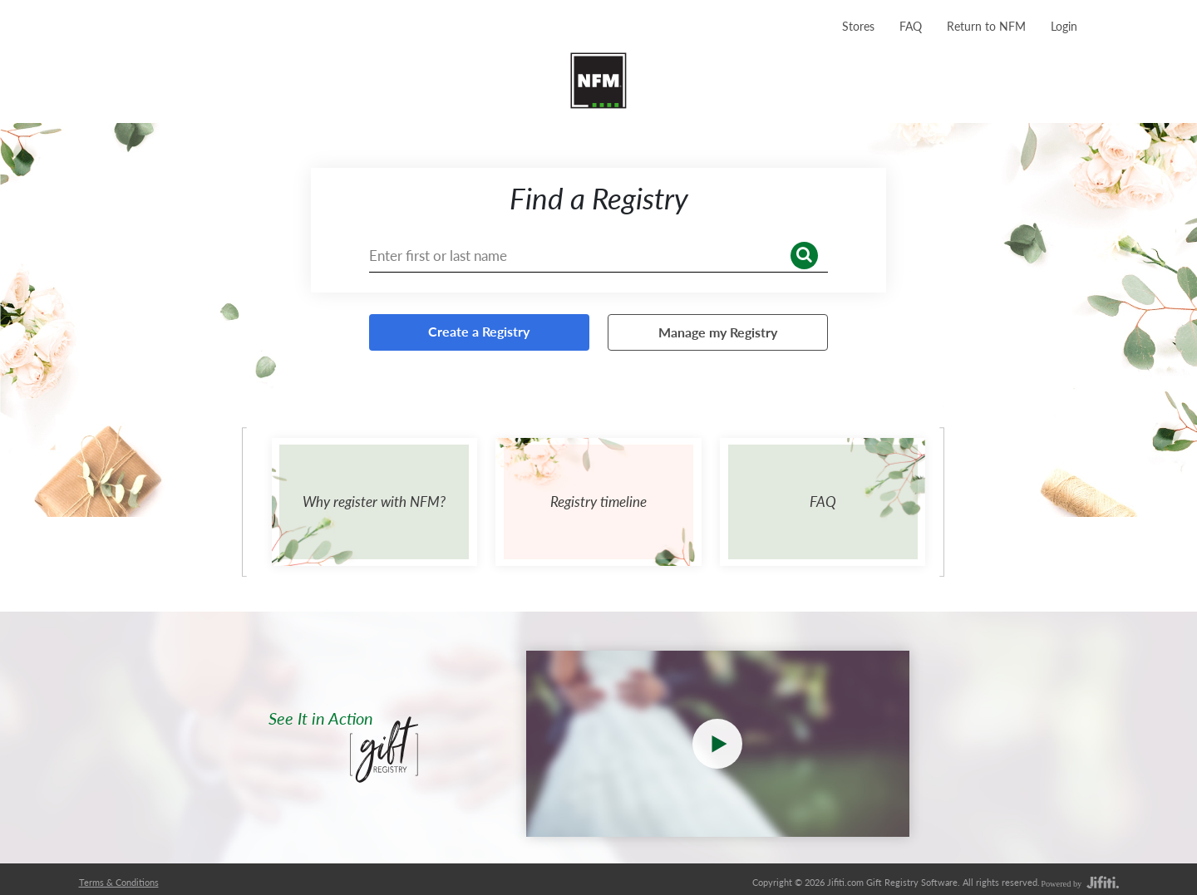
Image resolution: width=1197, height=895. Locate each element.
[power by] (1079, 883)
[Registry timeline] (598, 502)
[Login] (1064, 26)
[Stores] (858, 26)
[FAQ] (910, 26)
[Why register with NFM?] (375, 502)
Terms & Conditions (119, 882)
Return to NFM (986, 26)
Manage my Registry (717, 332)
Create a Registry (479, 331)
